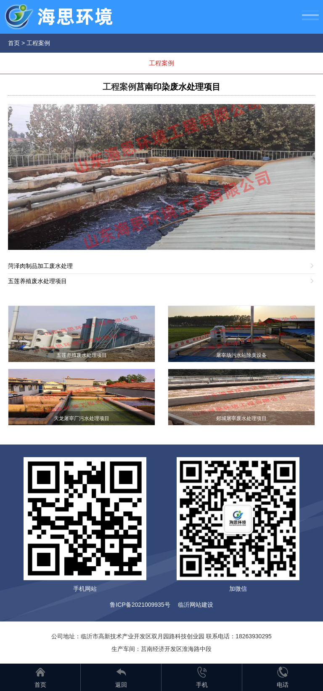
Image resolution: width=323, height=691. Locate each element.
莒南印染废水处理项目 (178, 86)
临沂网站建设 (195, 604)
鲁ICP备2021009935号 (140, 604)
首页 (14, 43)
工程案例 (38, 43)
